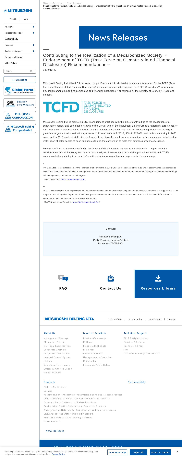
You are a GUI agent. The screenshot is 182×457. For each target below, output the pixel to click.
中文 (26, 19)
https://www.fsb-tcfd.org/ (73, 179)
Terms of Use (115, 319)
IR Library (88, 349)
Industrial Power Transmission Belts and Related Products (77, 398)
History (48, 361)
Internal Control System (57, 357)
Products (49, 382)
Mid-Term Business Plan (57, 345)
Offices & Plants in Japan (58, 368)
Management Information (97, 357)
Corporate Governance (56, 353)
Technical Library (133, 345)
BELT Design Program (136, 338)
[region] (91, 452)
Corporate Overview (55, 349)
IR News (87, 342)
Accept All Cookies (160, 452)
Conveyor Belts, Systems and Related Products (70, 402)
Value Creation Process (57, 364)
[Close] (177, 452)
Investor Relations (94, 333)
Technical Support (135, 333)
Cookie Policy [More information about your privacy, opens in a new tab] (58, 454)
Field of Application (55, 387)
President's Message (94, 338)
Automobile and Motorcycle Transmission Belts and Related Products (83, 394)
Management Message (56, 338)
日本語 (13, 19)
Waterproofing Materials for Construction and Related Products (80, 409)
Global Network (52, 372)
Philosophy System (54, 342)
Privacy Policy (135, 319)
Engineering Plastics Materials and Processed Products (75, 406)
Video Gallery (11, 63)
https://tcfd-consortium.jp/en (86, 202)
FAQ (126, 349)
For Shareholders (93, 353)
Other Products (52, 421)
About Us (49, 333)
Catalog (48, 390)
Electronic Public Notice (97, 364)
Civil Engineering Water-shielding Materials (68, 413)
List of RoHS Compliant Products (142, 353)
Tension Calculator (134, 342)
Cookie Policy (155, 319)
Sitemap (171, 319)
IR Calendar (89, 361)
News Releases (55, 430)
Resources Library (13, 57)
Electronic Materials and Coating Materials (68, 417)
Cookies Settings (117, 452)
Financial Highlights (94, 345)
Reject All (138, 452)
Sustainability (11, 38)
